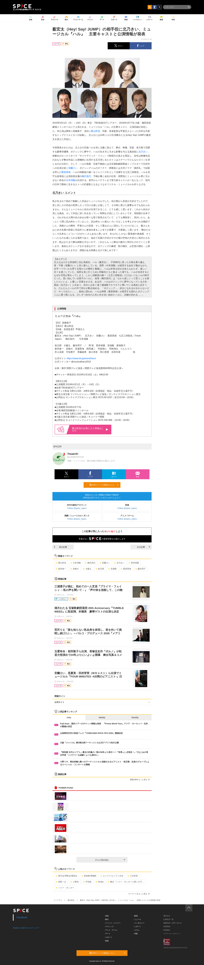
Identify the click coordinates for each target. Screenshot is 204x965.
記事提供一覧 (168, 919)
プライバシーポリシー (171, 934)
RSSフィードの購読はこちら (104, 485)
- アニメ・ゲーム (110, 930)
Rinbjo (100, 882)
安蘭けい (72, 168)
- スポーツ (108, 937)
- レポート (137, 926)
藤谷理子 (140, 569)
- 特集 (135, 934)
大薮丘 (87, 569)
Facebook (21, 917)
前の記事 (60, 547)
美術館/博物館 (88, 876)
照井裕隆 (134, 563)
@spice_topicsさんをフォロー (26, 928)
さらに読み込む (110, 860)
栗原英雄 (66, 172)
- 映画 (106, 941)
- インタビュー (138, 923)
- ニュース (137, 919)
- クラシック (109, 926)
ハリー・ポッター (65, 888)
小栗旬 (74, 882)
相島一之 (61, 882)
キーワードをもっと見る (138, 894)
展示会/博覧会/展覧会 (66, 876)
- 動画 (135, 916)
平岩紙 (87, 882)
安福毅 (112, 569)
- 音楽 (106, 916)
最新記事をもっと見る (139, 780)
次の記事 (143, 547)
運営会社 (166, 916)
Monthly (135, 717)
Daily (69, 717)
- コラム (136, 930)
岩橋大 (74, 569)
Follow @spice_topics (77, 508)
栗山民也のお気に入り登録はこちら (90, 429)
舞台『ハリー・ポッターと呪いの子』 (126, 882)
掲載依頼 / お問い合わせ (172, 923)
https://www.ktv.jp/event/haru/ (81, 358)
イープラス (58, 900)
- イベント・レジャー (112, 923)
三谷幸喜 (133, 876)
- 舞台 (106, 919)
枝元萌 (100, 569)
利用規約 (166, 930)
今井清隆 (70, 180)
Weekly (102, 717)
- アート (107, 934)
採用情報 (166, 926)
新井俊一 (61, 569)
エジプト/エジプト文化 (111, 876)
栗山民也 (95, 131)
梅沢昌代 (86, 176)
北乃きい (143, 151)
